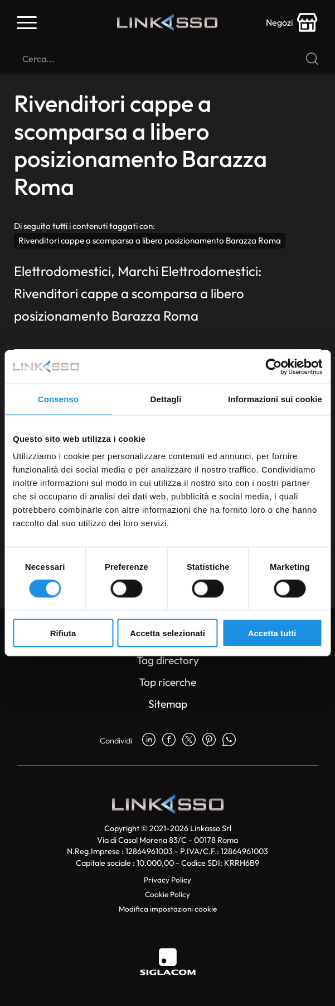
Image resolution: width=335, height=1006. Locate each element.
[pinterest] (209, 740)
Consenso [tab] (58, 398)
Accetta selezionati (167, 633)
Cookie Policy (167, 894)
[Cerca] (167, 59)
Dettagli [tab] (166, 398)
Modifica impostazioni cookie (168, 909)
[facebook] (169, 740)
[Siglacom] (168, 961)
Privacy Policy (167, 880)
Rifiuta (63, 633)
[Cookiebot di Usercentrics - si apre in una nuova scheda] (273, 366)
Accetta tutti (272, 633)
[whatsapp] (229, 740)
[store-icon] (292, 22)
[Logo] (167, 22)
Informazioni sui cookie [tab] (275, 398)
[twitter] (189, 740)
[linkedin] (149, 740)
